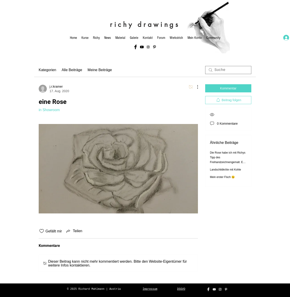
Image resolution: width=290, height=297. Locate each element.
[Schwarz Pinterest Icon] (154, 47)
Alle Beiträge (72, 70)
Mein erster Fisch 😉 (222, 177)
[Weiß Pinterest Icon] (226, 289)
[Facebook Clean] (208, 289)
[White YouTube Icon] (214, 289)
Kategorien (47, 70)
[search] (228, 70)
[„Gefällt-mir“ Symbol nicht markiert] (42, 231)
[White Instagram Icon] (220, 289)
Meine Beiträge (100, 70)
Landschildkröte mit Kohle (225, 169)
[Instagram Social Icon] (148, 47)
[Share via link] (74, 231)
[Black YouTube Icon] (142, 47)
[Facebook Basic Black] (135, 47)
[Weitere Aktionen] (195, 87)
